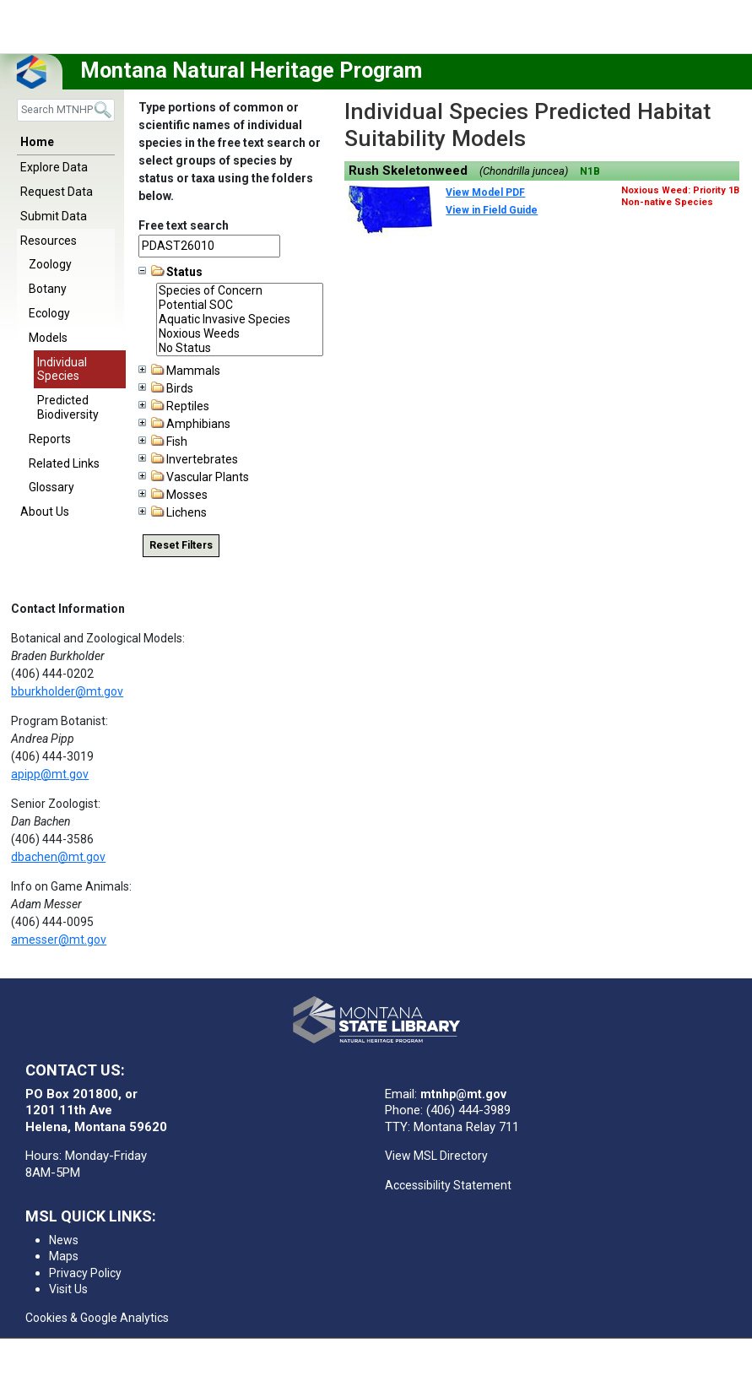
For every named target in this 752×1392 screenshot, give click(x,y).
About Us (44, 511)
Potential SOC (239, 305)
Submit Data (53, 216)
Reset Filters (181, 545)
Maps (63, 1256)
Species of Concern (239, 291)
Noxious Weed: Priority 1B (680, 190)
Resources (48, 240)
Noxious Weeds (239, 334)
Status (170, 272)
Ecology (49, 313)
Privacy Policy (85, 1273)
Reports (50, 439)
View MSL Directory (436, 1155)
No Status (239, 348)
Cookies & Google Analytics (97, 1317)
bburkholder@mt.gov (67, 691)
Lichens (172, 512)
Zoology (50, 264)
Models (48, 337)
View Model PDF (485, 192)
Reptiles (173, 406)
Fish (162, 441)
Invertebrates (188, 459)
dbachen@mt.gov (58, 857)
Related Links (64, 463)
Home (37, 142)
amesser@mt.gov (58, 939)
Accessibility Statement (448, 1185)
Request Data (56, 191)
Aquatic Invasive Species (239, 319)
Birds (165, 388)
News (63, 1240)
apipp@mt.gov (50, 774)
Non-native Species (667, 202)
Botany (48, 288)
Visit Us (68, 1289)
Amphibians (184, 424)
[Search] (66, 110)
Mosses (173, 494)
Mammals (179, 370)
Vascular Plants (193, 477)
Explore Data (54, 167)
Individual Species (62, 369)
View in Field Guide (492, 210)
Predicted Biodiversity (68, 407)
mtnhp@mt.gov (463, 1094)
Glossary (51, 487)
